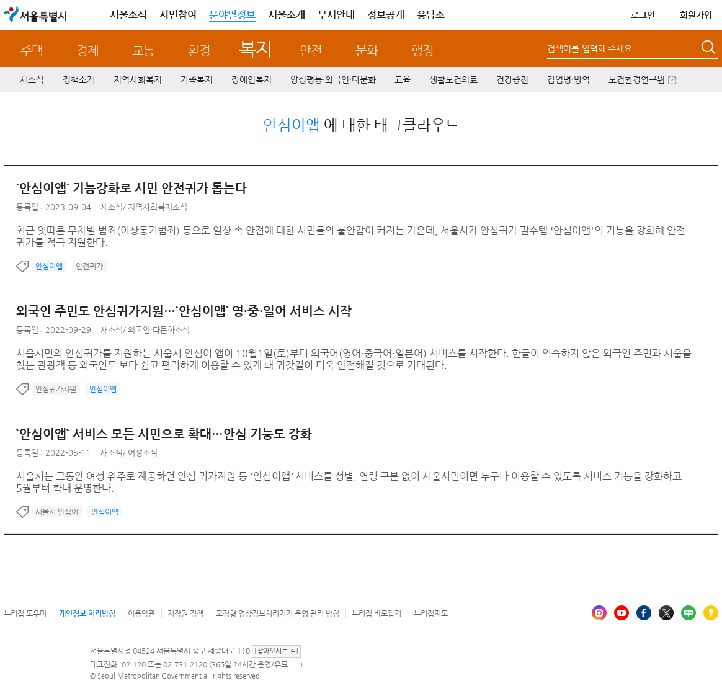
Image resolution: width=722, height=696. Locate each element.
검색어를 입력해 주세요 (589, 48)
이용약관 (141, 613)
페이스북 (643, 612)
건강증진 (512, 79)
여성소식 (143, 452)
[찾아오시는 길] (276, 651)
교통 (143, 50)
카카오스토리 (710, 612)
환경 (199, 50)
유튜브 (621, 612)
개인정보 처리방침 (87, 613)
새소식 (32, 79)
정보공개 (385, 14)
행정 (422, 50)
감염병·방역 (568, 79)
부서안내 (336, 14)
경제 (87, 50)
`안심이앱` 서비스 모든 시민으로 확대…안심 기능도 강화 (164, 434)
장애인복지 (251, 79)
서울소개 (286, 14)
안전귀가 (89, 266)
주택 (31, 50)
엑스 (666, 612)
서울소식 (128, 14)
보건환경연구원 (636, 79)
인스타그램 (599, 612)
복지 (255, 49)
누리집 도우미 (25, 613)
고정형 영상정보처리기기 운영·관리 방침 (277, 613)
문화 (366, 50)
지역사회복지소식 (157, 207)
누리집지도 (431, 613)
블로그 (688, 612)
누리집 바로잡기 (376, 613)
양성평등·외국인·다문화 (333, 79)
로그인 (643, 15)
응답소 (431, 14)
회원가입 (696, 15)
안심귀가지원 (55, 389)
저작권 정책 (185, 613)
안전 (311, 50)
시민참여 (178, 14)
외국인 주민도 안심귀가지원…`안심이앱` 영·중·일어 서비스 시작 (184, 311)
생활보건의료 (453, 79)
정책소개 (79, 79)
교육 (402, 79)
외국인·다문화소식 (159, 329)
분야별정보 (232, 14)
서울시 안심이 (56, 511)
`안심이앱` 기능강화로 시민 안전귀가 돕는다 (131, 188)
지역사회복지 (138, 79)
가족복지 (196, 79)
